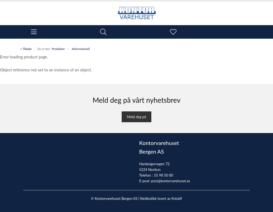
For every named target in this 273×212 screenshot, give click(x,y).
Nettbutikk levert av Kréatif (161, 198)
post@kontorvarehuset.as (170, 181)
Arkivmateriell (81, 49)
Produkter (58, 49)
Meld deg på (136, 117)
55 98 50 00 (163, 175)
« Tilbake (26, 49)
